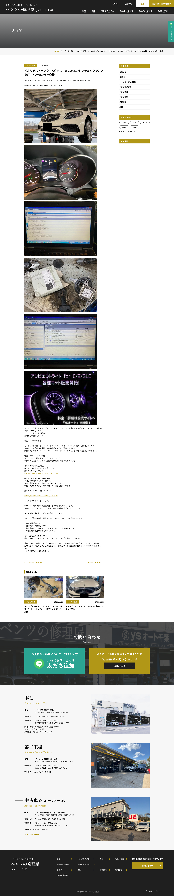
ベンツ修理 (123, 92)
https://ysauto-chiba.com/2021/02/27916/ (41, 473)
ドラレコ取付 (124, 127)
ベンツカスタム (107, 10)
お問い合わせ (119, 666)
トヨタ (134, 122)
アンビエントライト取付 (127, 131)
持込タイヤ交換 (126, 10)
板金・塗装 (163, 10)
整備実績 (122, 102)
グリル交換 (134, 127)
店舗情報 (128, 3)
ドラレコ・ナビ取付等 (128, 82)
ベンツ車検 (123, 97)
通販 (142, 3)
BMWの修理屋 (62, 875)
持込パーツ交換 (145, 10)
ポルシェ (145, 122)
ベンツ (124, 122)
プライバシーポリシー (153, 891)
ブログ (116, 3)
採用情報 (118, 870)
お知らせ (122, 72)
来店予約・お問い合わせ (161, 3)
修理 (93, 10)
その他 (122, 77)
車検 (84, 10)
